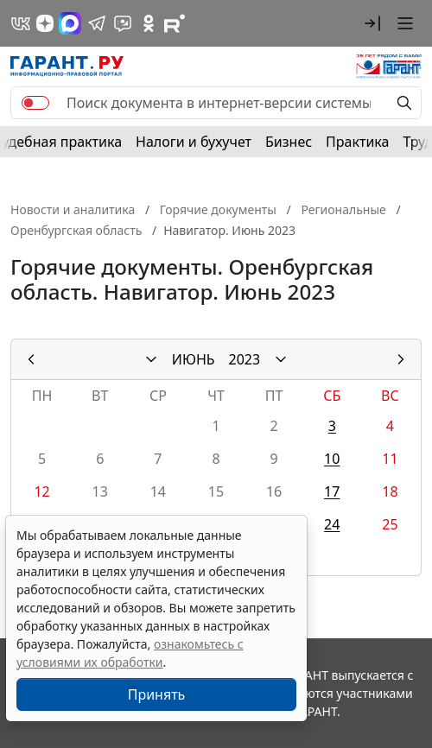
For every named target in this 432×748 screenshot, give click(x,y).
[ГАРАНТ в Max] (70, 23)
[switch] (35, 103)
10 (332, 458)
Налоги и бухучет (193, 141)
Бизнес (288, 141)
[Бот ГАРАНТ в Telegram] (122, 23)
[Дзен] (45, 23)
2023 (245, 359)
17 (332, 491)
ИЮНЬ (193, 359)
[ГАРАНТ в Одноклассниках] (148, 23)
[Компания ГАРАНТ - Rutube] (174, 23)
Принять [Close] (157, 694)
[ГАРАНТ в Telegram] (96, 23)
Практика (357, 141)
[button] (372, 23)
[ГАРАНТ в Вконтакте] (20, 23)
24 (332, 524)
